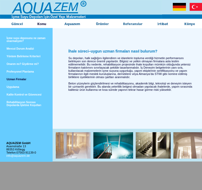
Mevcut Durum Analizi (20, 48)
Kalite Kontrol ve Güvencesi (24, 94)
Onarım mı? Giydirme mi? (23, 64)
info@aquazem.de (18, 155)
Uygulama (13, 87)
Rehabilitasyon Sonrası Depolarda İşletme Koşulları (24, 104)
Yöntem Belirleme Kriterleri (24, 56)
